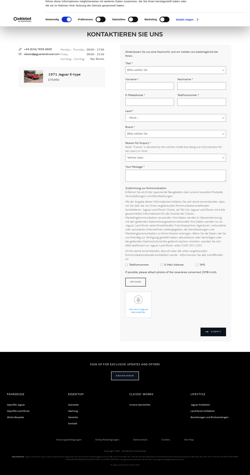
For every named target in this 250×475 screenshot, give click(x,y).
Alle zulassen (221, 8)
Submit (216, 331)
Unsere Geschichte (139, 404)
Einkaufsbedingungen (107, 439)
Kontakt (72, 423)
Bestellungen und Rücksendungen (209, 417)
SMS (200, 264)
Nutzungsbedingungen (69, 439)
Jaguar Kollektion (200, 404)
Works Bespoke (15, 417)
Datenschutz (140, 439)
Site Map (189, 439)
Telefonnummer (137, 264)
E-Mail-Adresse (172, 264)
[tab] (33, 394)
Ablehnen (221, 18)
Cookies (165, 439)
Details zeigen (184, 43)
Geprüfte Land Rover (18, 411)
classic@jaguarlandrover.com (42, 54)
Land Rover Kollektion (203, 411)
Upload (135, 282)
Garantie (73, 417)
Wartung (73, 411)
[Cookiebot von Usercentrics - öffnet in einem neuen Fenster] (22, 43)
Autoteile (73, 404)
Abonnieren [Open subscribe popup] (125, 375)
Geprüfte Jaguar (16, 404)
